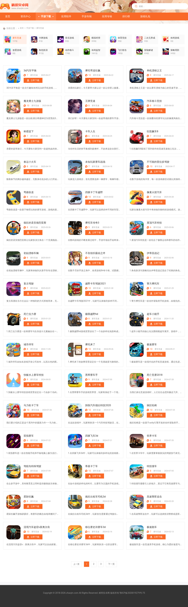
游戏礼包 (145, 16)
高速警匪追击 (154, 496)
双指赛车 (29, 435)
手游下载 (46, 16)
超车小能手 (153, 314)
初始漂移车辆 (31, 253)
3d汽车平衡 (30, 70)
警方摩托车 (153, 283)
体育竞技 (122, 38)
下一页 (111, 564)
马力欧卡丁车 (31, 405)
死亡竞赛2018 (154, 374)
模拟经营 (95, 38)
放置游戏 (17, 50)
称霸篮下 (29, 131)
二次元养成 (149, 38)
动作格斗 (69, 50)
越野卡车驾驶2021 (95, 283)
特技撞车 (152, 466)
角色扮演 (43, 50)
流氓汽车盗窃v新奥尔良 (37, 527)
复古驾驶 (29, 283)
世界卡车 (152, 435)
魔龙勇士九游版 (32, 100)
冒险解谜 (148, 50)
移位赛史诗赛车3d (95, 527)
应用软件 (66, 16)
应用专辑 (107, 16)
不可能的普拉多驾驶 (158, 161)
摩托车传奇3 (92, 222)
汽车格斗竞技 (154, 100)
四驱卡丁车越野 (94, 192)
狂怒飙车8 (152, 131)
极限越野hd (91, 314)
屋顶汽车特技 (154, 222)
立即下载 (35, 80)
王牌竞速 (90, 100)
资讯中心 (26, 16)
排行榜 (126, 16)
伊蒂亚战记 (153, 253)
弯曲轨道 (29, 192)
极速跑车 (152, 527)
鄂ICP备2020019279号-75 (132, 593)
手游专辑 (87, 16)
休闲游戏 (174, 38)
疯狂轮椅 (152, 405)
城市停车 (29, 344)
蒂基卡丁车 (91, 466)
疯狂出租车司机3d (95, 496)
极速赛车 (152, 344)
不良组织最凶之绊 (95, 253)
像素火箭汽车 (154, 192)
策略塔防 (174, 50)
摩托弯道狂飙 (92, 70)
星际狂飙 (29, 496)
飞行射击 (122, 50)
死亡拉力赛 (30, 314)
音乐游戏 (69, 38)
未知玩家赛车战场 (95, 161)
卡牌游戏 (43, 38)
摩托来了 (90, 344)
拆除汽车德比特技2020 (98, 405)
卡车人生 (90, 131)
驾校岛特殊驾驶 (32, 466)
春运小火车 (30, 161)
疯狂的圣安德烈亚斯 (35, 222)
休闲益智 (95, 50)
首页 (7, 16)
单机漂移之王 (154, 70)
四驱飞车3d (91, 435)
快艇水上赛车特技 (34, 374)
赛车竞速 (40, 28)
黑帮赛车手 (91, 374)
